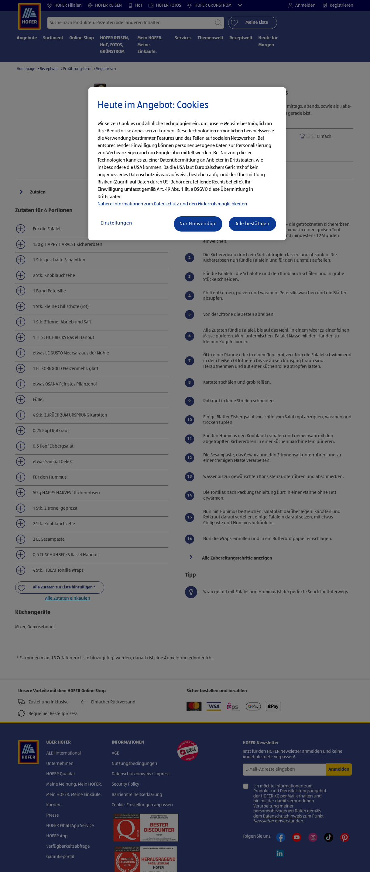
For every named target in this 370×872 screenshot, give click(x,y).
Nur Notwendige (198, 223)
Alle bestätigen (252, 223)
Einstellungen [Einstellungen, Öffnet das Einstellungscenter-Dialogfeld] (116, 223)
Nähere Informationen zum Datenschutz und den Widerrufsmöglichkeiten (172, 204)
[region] (187, 164)
